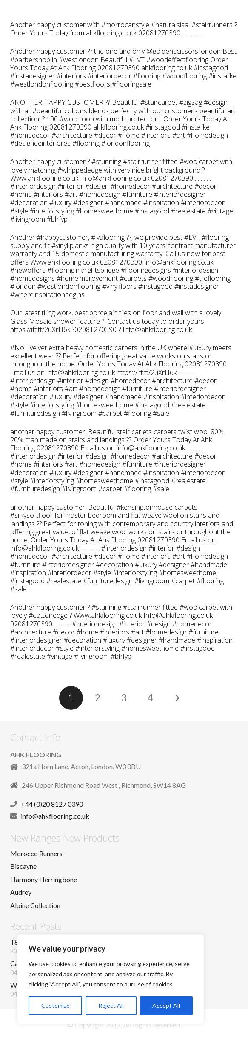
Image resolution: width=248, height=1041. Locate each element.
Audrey (20, 892)
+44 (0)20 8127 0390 (52, 804)
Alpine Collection (35, 905)
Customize (55, 1005)
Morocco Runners (36, 853)
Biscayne (23, 866)
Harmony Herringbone (43, 879)
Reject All (111, 1005)
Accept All (166, 1005)
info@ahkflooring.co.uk (55, 816)
